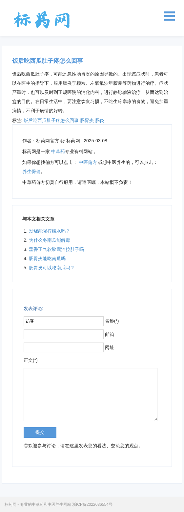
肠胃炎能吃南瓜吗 (47, 258)
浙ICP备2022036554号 (92, 504)
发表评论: (33, 308)
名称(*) (112, 321)
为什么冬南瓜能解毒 (49, 240)
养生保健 (31, 171)
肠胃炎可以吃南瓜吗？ (52, 267)
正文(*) (31, 360)
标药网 (42, 19)
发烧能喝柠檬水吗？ (49, 231)
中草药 (58, 151)
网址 (109, 347)
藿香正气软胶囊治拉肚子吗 (56, 249)
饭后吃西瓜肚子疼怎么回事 (51, 120)
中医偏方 (88, 162)
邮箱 (109, 334)
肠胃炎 (87, 120)
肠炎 (99, 120)
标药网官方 (47, 140)
